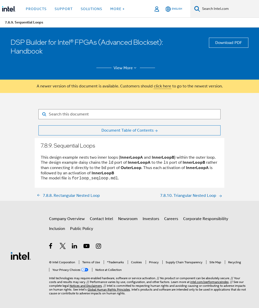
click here (162, 86)
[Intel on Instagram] (99, 246)
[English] (173, 9)
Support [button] (64, 9)
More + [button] (117, 9)
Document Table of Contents (127, 130)
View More (126, 67)
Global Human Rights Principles (109, 289)
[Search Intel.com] (229, 9)
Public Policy (81, 228)
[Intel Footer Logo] (21, 255)
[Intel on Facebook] (51, 246)
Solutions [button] (91, 9)
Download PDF (228, 42)
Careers (171, 218)
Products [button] (36, 9)
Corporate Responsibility (205, 218)
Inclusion (57, 228)
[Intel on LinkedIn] (75, 246)
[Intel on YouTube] (87, 246)
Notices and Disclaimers (86, 286)
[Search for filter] (129, 114)
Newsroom (128, 218)
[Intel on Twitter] (63, 246)
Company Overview (67, 218)
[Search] (197, 9)
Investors (151, 218)
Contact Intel (101, 218)
